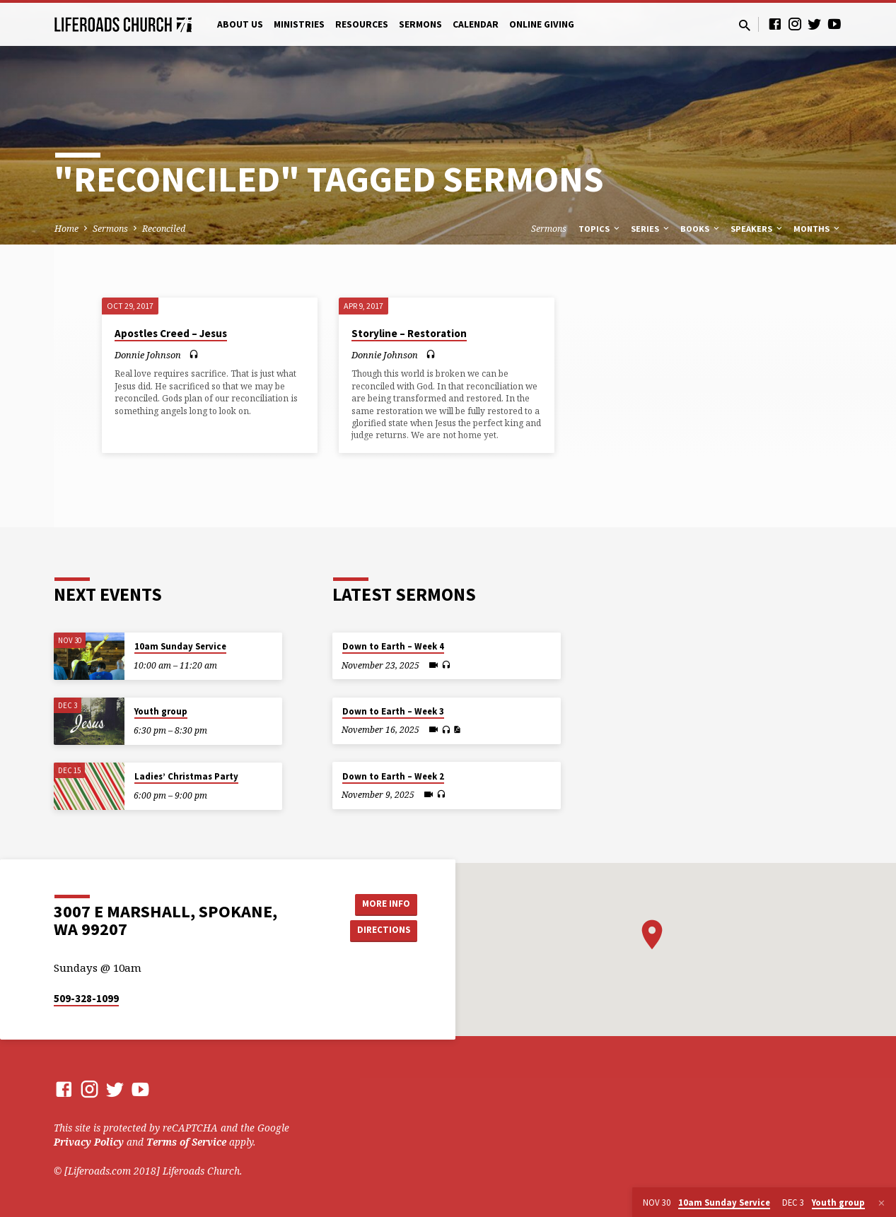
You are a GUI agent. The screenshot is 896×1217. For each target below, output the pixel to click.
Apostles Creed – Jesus (171, 333)
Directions (381, 930)
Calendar (476, 24)
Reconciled (163, 229)
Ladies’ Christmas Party (186, 776)
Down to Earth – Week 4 (393, 646)
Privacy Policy (89, 1141)
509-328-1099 (86, 998)
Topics (600, 228)
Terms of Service (186, 1141)
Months (817, 228)
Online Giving (541, 24)
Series (651, 228)
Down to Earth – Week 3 (393, 711)
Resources (361, 24)
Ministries (299, 24)
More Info (381, 903)
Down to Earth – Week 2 (393, 776)
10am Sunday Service (180, 646)
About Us (240, 24)
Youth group (160, 711)
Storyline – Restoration (409, 333)
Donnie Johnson (148, 354)
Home (66, 229)
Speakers (757, 228)
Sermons (420, 24)
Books (700, 228)
